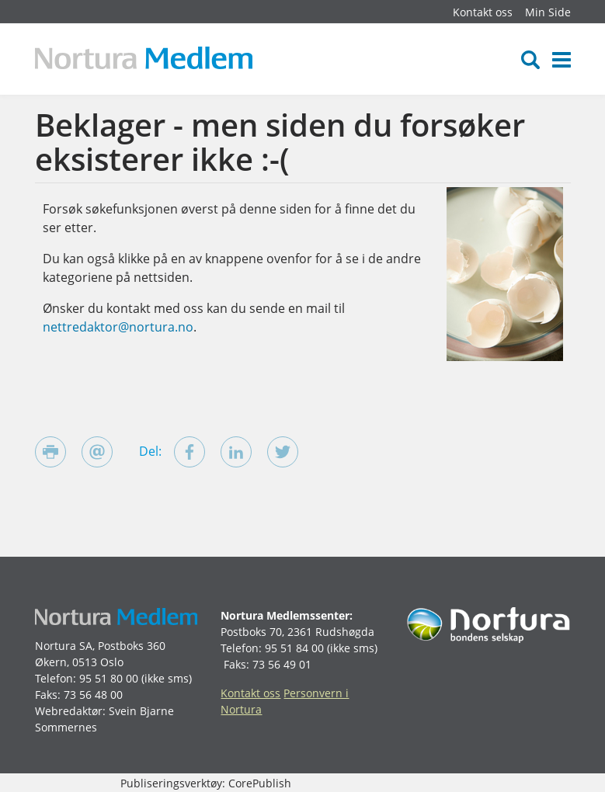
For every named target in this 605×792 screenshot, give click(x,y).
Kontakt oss (483, 12)
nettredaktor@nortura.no (118, 326)
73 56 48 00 (93, 694)
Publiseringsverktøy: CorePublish (205, 783)
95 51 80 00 (108, 678)
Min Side (548, 12)
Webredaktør (69, 710)
